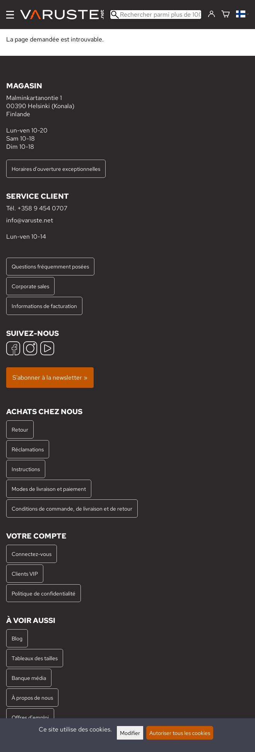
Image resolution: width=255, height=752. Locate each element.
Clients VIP (25, 573)
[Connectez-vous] (211, 14)
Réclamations (28, 449)
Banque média (29, 677)
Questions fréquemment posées (50, 266)
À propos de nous (32, 697)
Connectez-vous (31, 554)
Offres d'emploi (30, 717)
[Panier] (225, 14)
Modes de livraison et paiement (49, 488)
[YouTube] (47, 349)
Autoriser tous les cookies (179, 733)
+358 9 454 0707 (42, 208)
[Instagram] (30, 349)
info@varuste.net (29, 220)
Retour (20, 429)
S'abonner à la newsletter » (49, 377)
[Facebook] (13, 349)
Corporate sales (30, 286)
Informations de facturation (44, 306)
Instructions (26, 469)
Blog (17, 638)
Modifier (130, 733)
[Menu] (10, 15)
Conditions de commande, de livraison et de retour (72, 508)
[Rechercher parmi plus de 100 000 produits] (156, 14)
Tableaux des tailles (35, 658)
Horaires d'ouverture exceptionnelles (56, 168)
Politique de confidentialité (43, 593)
